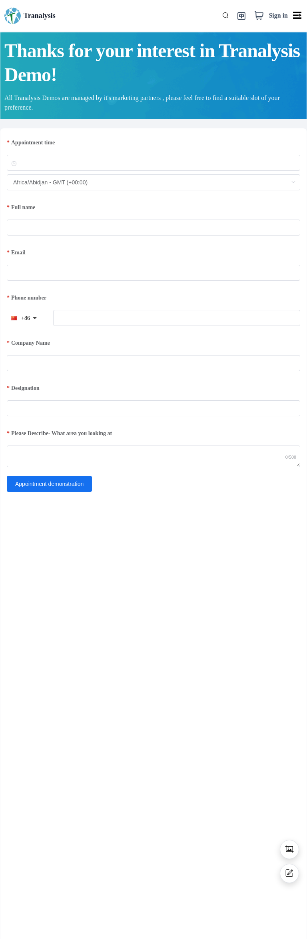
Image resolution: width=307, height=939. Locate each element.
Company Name (30, 343)
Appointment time (33, 143)
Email (18, 253)
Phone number (28, 298)
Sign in (278, 15)
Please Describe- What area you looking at (61, 433)
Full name (23, 207)
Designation (25, 388)
